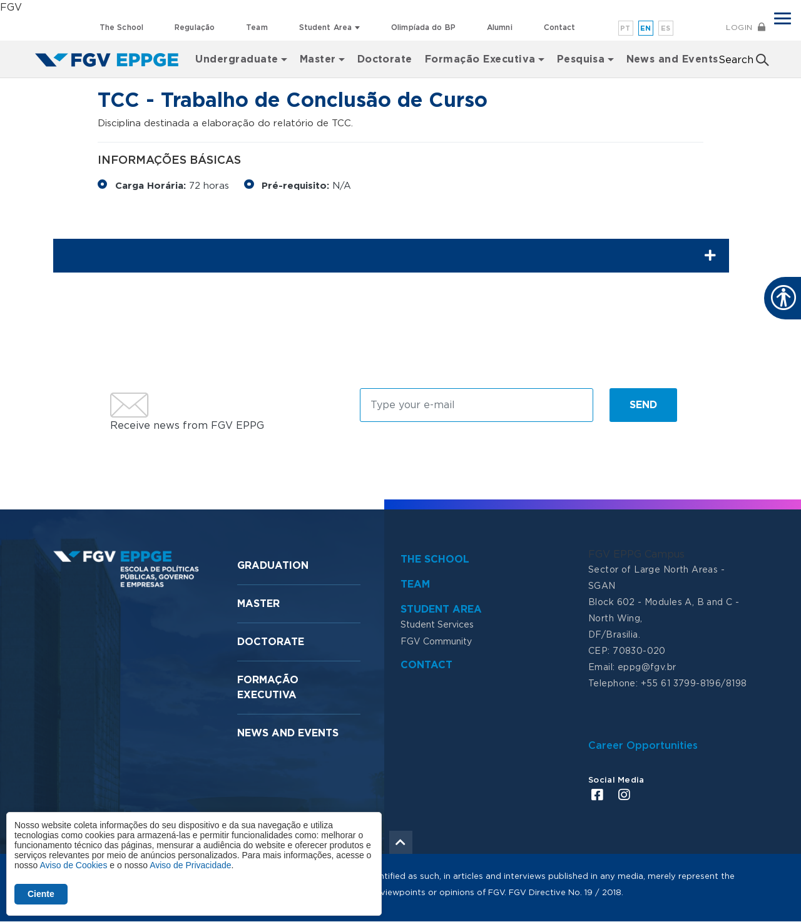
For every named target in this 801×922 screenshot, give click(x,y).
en (645, 28)
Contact (560, 27)
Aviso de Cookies (73, 865)
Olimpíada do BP (423, 27)
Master (258, 604)
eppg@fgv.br (647, 667)
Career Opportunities (643, 746)
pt (625, 28)
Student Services (437, 625)
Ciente (41, 894)
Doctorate (384, 59)
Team (256, 27)
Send (643, 405)
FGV (11, 8)
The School (121, 27)
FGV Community (436, 642)
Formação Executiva (480, 59)
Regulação (195, 27)
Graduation (273, 566)
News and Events (672, 59)
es (666, 28)
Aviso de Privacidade (190, 865)
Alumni (500, 27)
